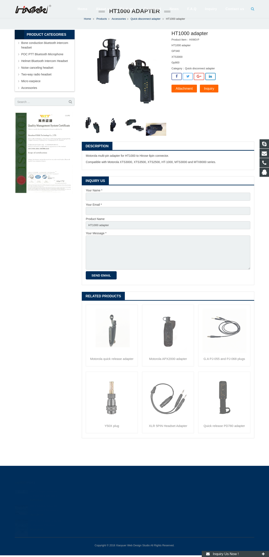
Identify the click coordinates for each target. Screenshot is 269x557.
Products (101, 37)
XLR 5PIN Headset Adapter (168, 446)
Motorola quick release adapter (111, 379)
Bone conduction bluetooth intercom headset (44, 63)
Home (87, 37)
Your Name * (94, 208)
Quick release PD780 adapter (224, 446)
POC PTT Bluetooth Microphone (42, 72)
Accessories (119, 37)
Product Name (95, 237)
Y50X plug (111, 446)
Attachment (184, 106)
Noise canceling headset (37, 85)
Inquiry (209, 106)
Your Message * (96, 252)
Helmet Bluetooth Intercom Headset (44, 79)
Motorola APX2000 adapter (168, 379)
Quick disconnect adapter (146, 37)
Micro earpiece (31, 99)
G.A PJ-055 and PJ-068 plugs (224, 379)
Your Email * (94, 223)
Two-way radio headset (36, 92)
